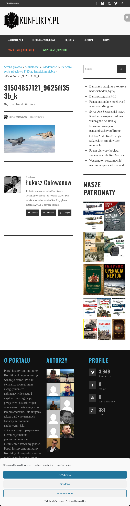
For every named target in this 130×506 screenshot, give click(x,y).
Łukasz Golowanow (18, 117)
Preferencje (65, 493)
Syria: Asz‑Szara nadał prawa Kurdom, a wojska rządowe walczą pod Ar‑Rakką (107, 116)
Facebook (49, 212)
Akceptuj (65, 474)
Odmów (65, 484)
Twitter (33, 212)
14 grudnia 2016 (37, 117)
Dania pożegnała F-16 (102, 96)
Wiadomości (50, 67)
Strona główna (13, 67)
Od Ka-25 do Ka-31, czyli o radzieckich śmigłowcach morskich (106, 140)
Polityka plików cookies (54, 501)
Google (65, 212)
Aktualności (32, 67)
